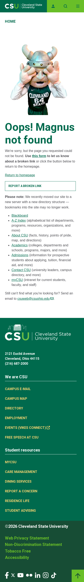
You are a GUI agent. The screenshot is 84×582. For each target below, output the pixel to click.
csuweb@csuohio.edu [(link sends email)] (35, 298)
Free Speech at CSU (21, 437)
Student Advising (20, 511)
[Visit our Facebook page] (7, 575)
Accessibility (17, 557)
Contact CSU (21, 270)
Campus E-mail (18, 389)
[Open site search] (65, 6)
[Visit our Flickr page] (29, 575)
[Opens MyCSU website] (53, 6)
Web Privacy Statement (27, 538)
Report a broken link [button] (24, 186)
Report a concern (21, 491)
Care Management (21, 472)
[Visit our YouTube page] (20, 575)
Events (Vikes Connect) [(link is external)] (27, 428)
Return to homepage (20, 175)
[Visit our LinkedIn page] (37, 575)
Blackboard (20, 215)
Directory (14, 408)
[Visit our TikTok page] (53, 575)
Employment (16, 418)
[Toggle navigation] (78, 6)
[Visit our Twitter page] (13, 575)
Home (10, 21)
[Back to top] (78, 576)
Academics (20, 245)
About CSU (20, 235)
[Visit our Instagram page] (46, 575)
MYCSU (10, 462)
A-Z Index (19, 220)
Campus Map (16, 399)
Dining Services (18, 481)
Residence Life (17, 501)
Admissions (20, 255)
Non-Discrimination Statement (33, 544)
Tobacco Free (18, 551)
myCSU (17, 280)
